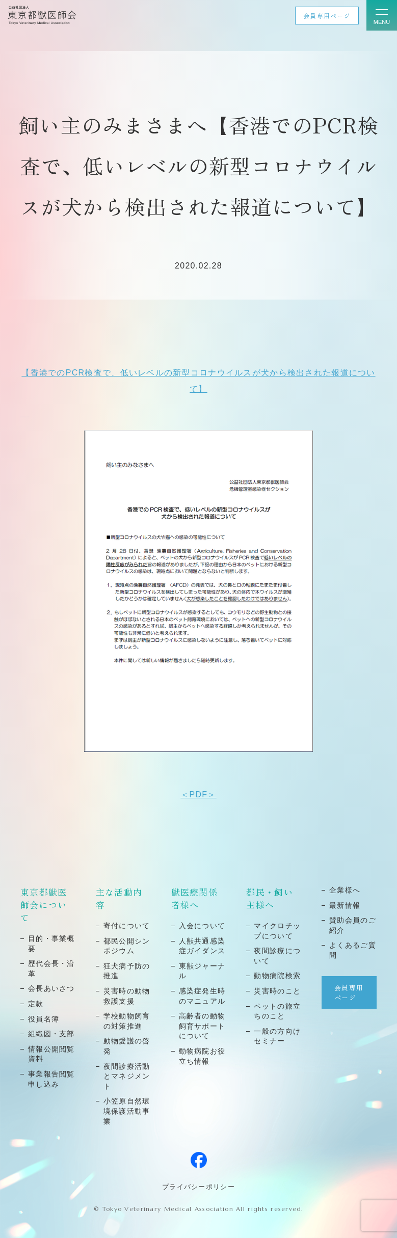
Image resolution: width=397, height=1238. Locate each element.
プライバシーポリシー (198, 1187)
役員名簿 (43, 1019)
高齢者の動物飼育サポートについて (202, 1026)
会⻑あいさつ (51, 988)
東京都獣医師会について (43, 904)
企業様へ (344, 890)
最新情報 (344, 905)
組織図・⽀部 (51, 1034)
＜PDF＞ (198, 794)
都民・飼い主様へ (269, 898)
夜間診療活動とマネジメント (126, 1076)
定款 (36, 1004)
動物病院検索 (277, 976)
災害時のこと (277, 991)
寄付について (126, 926)
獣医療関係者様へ (194, 898)
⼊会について (202, 926)
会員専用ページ (327, 15)
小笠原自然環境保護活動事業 (126, 1111)
